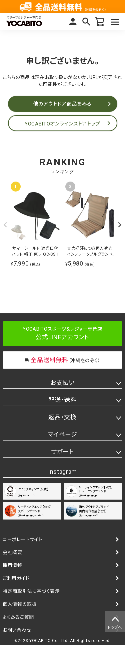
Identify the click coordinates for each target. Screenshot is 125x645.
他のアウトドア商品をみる (62, 104)
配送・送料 (62, 399)
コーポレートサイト (22, 539)
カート (99, 21)
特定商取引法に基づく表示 (31, 591)
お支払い (62, 382)
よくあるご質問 (18, 617)
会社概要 (12, 552)
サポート (62, 451)
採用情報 (12, 565)
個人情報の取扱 (20, 604)
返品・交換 (62, 417)
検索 (86, 21)
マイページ (73, 21)
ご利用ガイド (16, 578)
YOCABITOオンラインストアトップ (62, 124)
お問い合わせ (17, 630)
